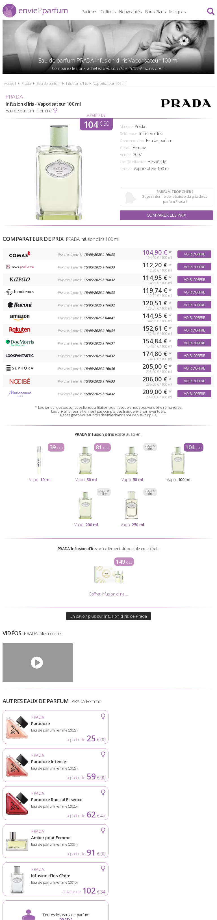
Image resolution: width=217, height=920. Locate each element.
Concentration (132, 140)
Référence (128, 133)
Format (125, 168)
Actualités (19, 841)
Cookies (136, 841)
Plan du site (166, 841)
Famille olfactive (133, 161)
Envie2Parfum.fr (35, 10)
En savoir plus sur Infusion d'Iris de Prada (108, 616)
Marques (181, 11)
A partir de (96, 115)
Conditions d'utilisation (93, 841)
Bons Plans (159, 11)
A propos (49, 841)
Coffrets (112, 11)
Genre (125, 147)
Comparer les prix (166, 215)
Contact (196, 841)
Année (125, 154)
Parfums (93, 11)
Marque (126, 126)
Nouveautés (134, 11)
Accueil (10, 83)
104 (96, 124)
